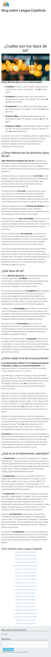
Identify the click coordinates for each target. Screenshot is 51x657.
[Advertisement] (25, 27)
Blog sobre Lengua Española (23, 10)
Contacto (4, 634)
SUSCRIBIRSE (8, 649)
